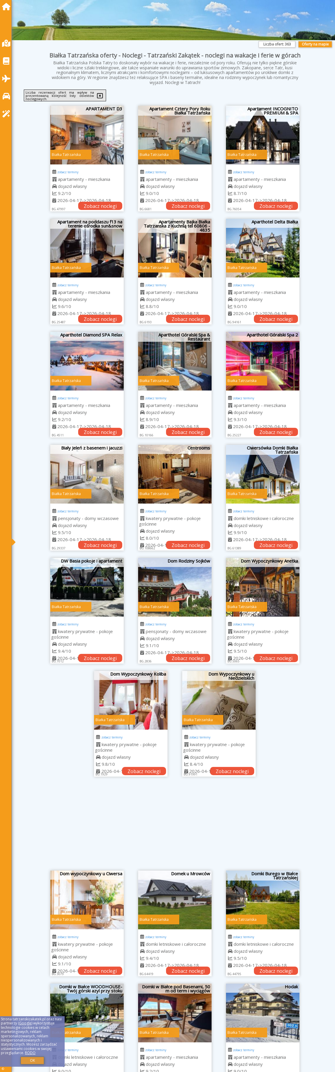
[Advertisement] (175, 826)
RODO (30, 1052)
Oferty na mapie (315, 44)
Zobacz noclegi (100, 206)
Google (25, 1023)
